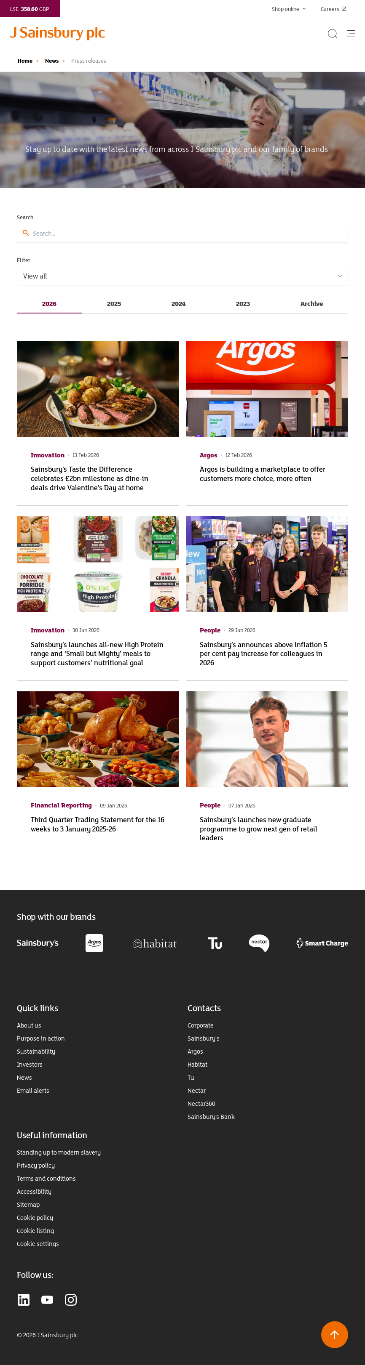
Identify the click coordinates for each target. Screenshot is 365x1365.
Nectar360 (201, 1103)
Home (25, 60)
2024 (178, 303)
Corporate (201, 1025)
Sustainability (36, 1051)
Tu (191, 1077)
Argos (195, 1051)
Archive (312, 303)
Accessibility (34, 1191)
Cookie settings (38, 1243)
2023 (243, 303)
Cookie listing (35, 1230)
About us (29, 1025)
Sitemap (28, 1204)
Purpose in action (41, 1038)
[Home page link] (168, 33)
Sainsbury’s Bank (211, 1116)
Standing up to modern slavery (59, 1152)
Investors (30, 1064)
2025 (114, 303)
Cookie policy (35, 1217)
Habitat (197, 1064)
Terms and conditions (46, 1178)
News (52, 60)
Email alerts (33, 1090)
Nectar (197, 1090)
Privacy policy (36, 1165)
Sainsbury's (204, 1038)
